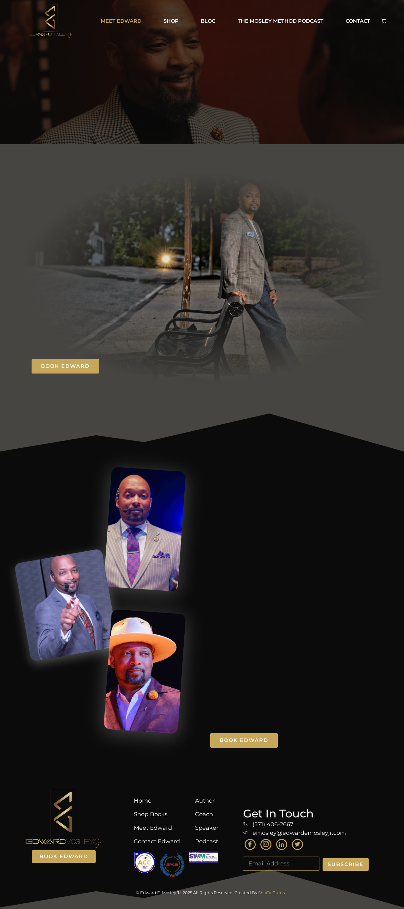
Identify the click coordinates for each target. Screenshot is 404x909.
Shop (171, 21)
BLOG (208, 21)
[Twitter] (297, 844)
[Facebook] (250, 844)
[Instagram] (265, 844)
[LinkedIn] (281, 844)
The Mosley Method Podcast (281, 21)
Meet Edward (121, 21)
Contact (358, 21)
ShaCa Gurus (271, 892)
